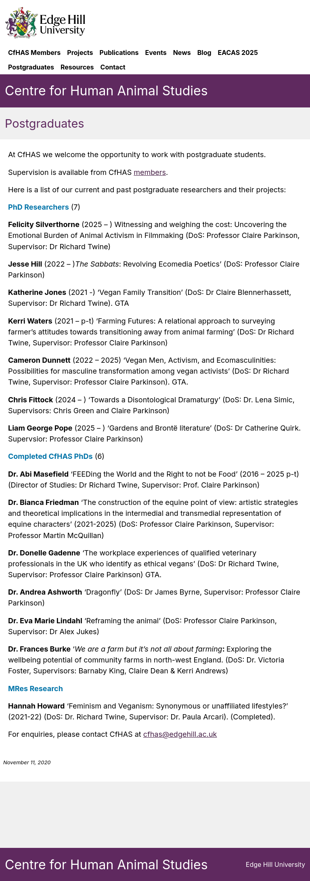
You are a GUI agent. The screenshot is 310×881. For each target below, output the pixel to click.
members (150, 172)
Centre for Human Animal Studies (106, 91)
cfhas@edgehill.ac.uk (180, 734)
